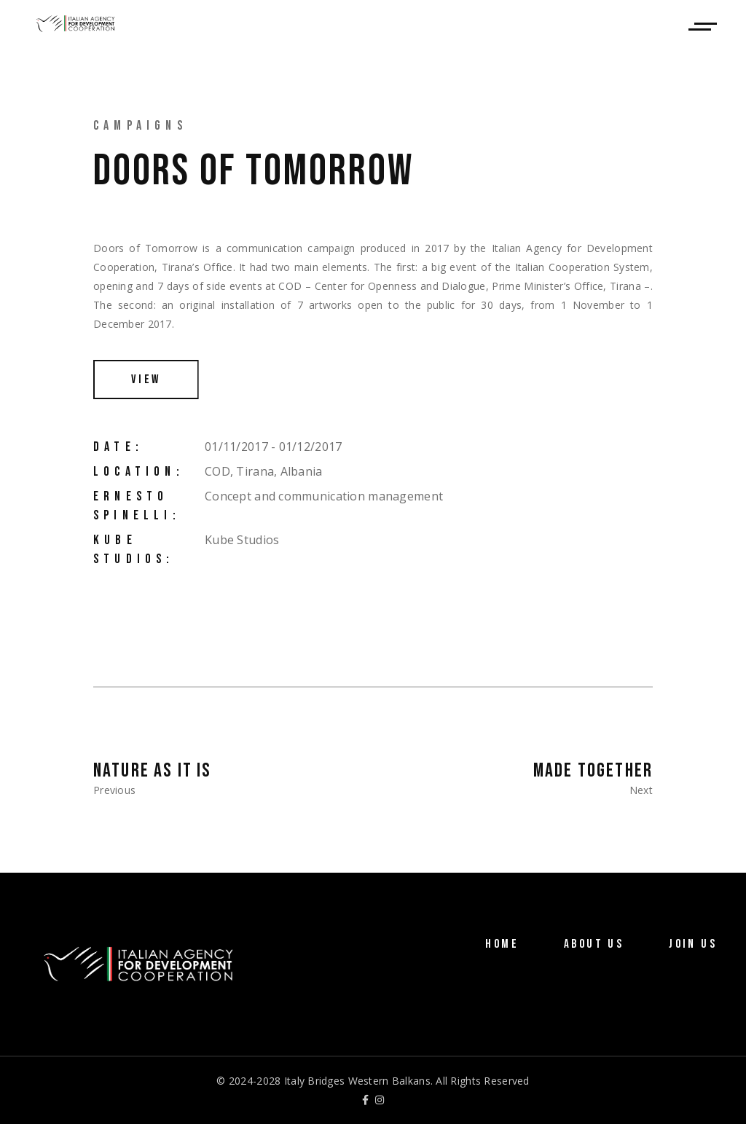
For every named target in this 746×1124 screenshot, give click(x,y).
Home (502, 944)
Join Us (693, 944)
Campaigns (140, 125)
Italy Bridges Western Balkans (357, 1081)
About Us (594, 944)
